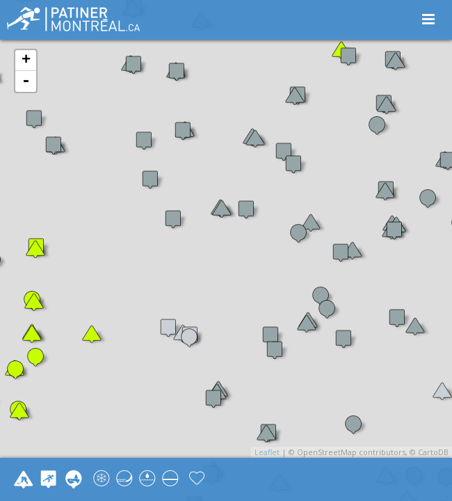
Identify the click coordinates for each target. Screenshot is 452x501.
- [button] (26, 81)
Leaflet (267, 452)
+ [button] (26, 60)
